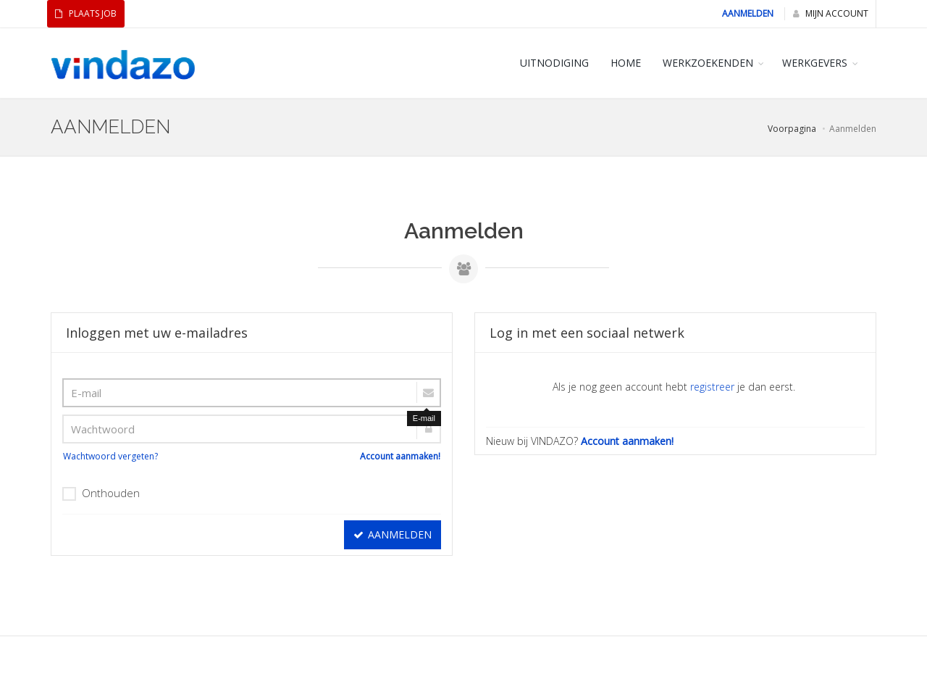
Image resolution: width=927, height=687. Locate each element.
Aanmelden (747, 13)
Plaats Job (86, 13)
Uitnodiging (554, 63)
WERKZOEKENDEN (708, 63)
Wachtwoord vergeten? (110, 456)
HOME (626, 63)
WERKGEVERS (814, 63)
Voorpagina (792, 128)
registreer (712, 387)
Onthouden (101, 493)
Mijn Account (830, 13)
